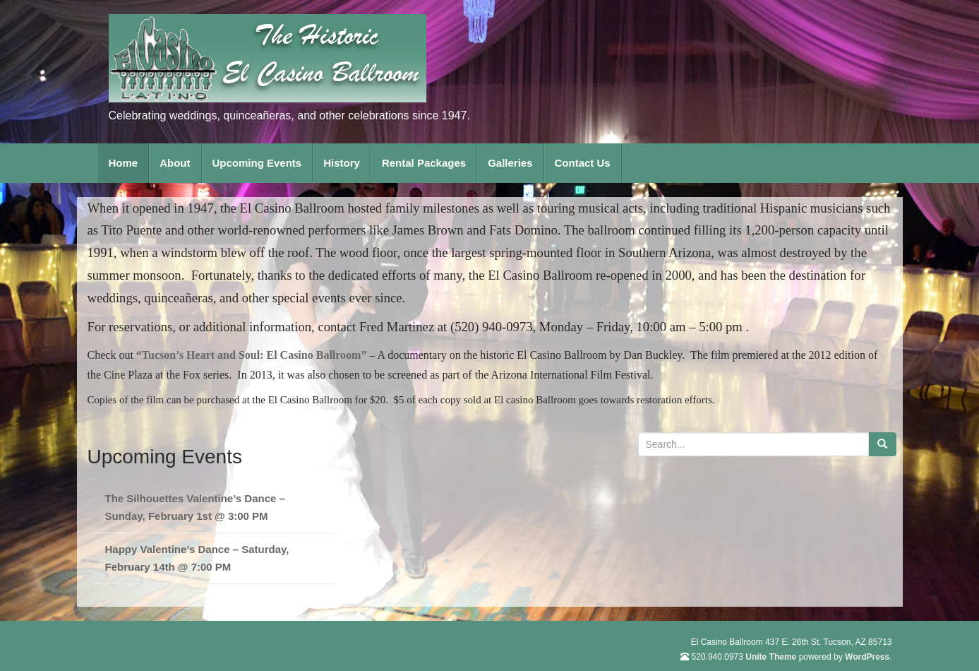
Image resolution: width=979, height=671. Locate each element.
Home (123, 163)
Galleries (510, 163)
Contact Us (583, 163)
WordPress (867, 657)
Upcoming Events (257, 163)
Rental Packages (424, 163)
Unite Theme (770, 657)
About (175, 163)
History (341, 163)
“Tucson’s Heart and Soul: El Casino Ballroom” (251, 355)
